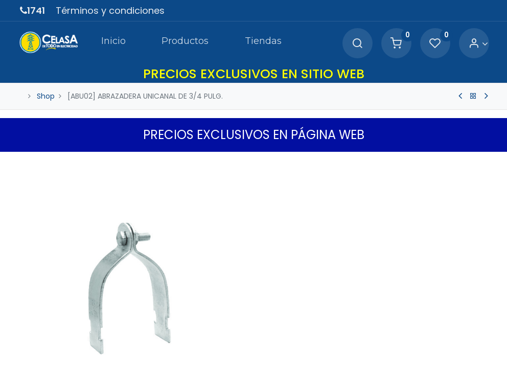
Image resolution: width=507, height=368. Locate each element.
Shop (46, 96)
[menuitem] (108, 42)
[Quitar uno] (272, 325)
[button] (481, 162)
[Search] (356, 43)
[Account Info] (477, 43)
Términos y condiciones (110, 10)
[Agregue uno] (316, 325)
